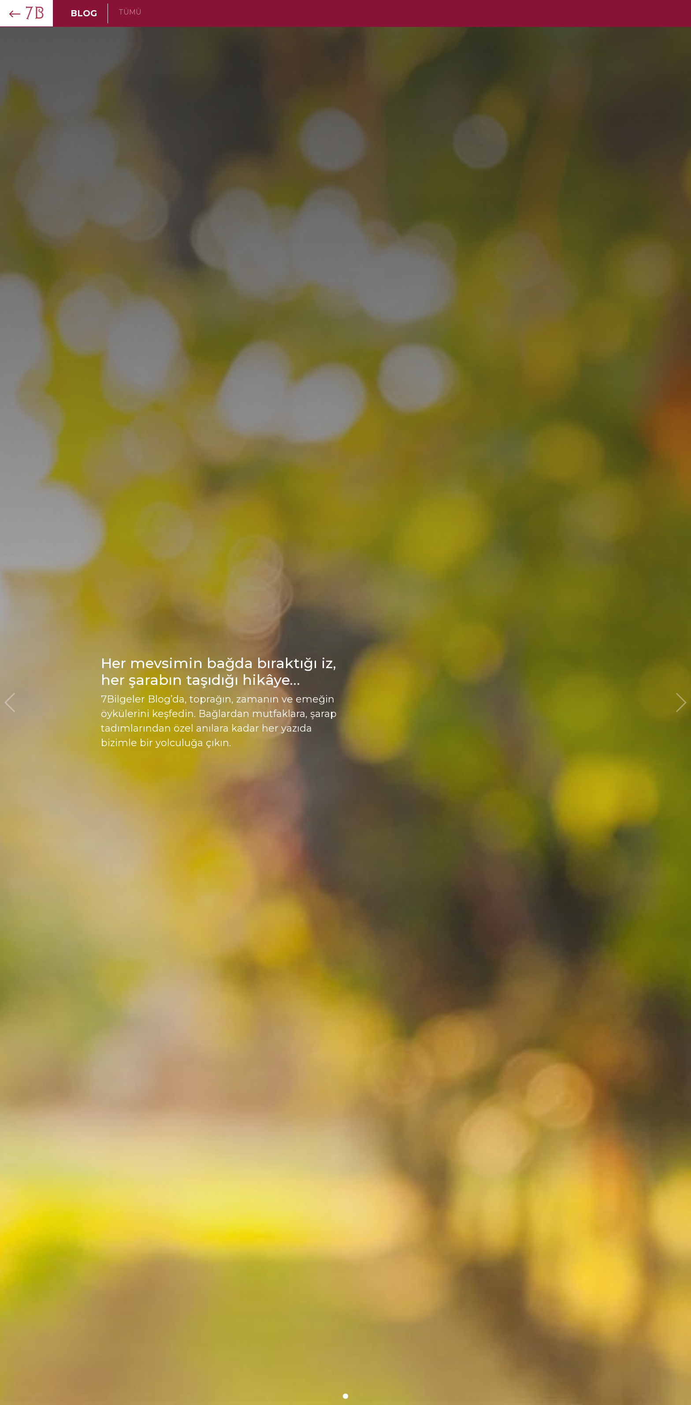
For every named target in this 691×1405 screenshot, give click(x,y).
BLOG (84, 13)
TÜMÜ (130, 12)
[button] (345, 1396)
